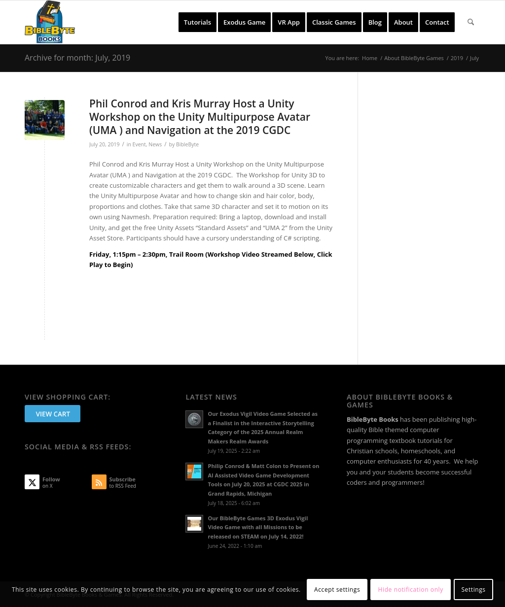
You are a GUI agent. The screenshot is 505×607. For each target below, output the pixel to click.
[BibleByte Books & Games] (50, 22)
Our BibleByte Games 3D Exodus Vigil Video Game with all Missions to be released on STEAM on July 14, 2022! (258, 527)
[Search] (470, 22)
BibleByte (187, 144)
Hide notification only (410, 589)
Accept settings (337, 589)
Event (139, 144)
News (155, 144)
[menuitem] (197, 22)
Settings (473, 589)
